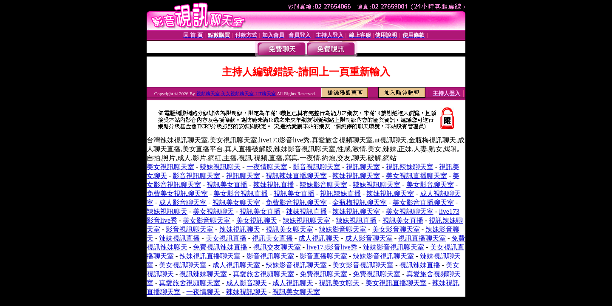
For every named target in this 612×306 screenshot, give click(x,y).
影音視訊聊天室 (316, 166)
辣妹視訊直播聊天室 (210, 256)
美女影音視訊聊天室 (363, 265)
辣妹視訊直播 (273, 184)
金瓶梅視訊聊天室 (359, 202)
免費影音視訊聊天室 (296, 202)
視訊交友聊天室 (277, 247)
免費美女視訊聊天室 (177, 193)
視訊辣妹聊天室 (410, 166)
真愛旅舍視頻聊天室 (263, 274)
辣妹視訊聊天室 (356, 175)
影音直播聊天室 (323, 256)
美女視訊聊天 (213, 211)
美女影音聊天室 (430, 184)
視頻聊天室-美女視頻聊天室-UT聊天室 (236, 93)
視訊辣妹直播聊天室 (296, 175)
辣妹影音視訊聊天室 (393, 247)
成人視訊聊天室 (236, 265)
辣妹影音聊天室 (323, 184)
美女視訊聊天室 (170, 166)
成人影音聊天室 (183, 202)
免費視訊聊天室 (323, 274)
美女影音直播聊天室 (423, 202)
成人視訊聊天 (318, 238)
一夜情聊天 (203, 291)
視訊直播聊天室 (422, 238)
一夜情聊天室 (266, 166)
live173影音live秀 (331, 247)
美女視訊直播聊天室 (416, 175)
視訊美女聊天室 (236, 202)
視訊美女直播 (227, 184)
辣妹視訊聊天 (220, 166)
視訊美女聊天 (339, 282)
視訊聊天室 (363, 166)
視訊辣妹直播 (340, 193)
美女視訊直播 (226, 238)
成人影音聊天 (246, 282)
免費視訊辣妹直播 (220, 247)
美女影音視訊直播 (240, 193)
